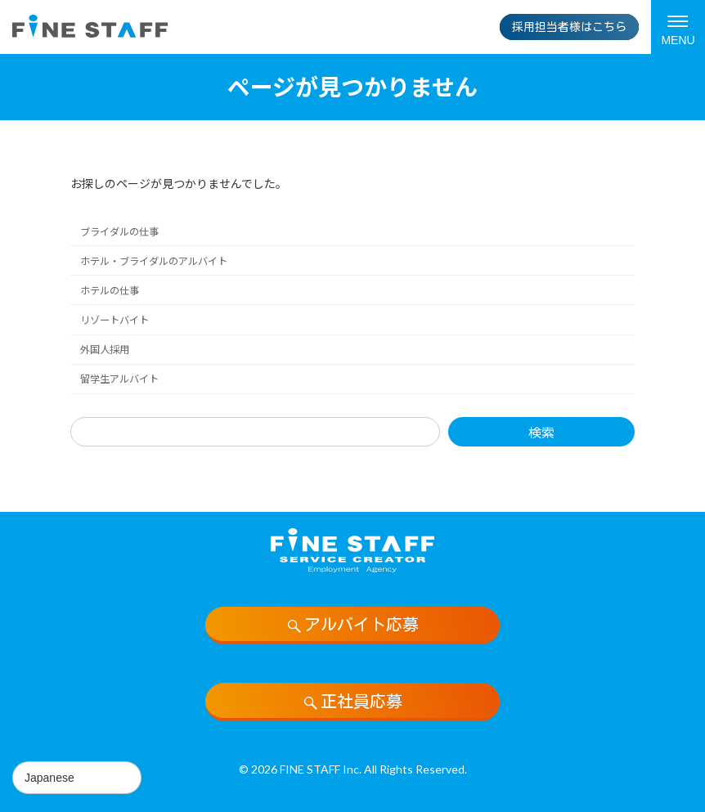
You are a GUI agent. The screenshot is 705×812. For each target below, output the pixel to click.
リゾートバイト (114, 320)
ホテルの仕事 (109, 291)
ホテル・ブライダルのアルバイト (153, 261)
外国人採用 (104, 349)
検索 (541, 432)
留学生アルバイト (119, 379)
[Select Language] (76, 777)
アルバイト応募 (352, 625)
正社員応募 (352, 702)
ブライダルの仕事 (119, 232)
